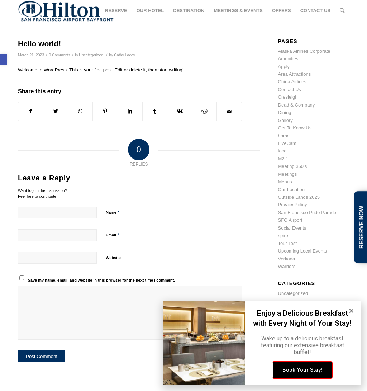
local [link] (283, 151)
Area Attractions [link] (294, 74)
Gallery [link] (285, 120)
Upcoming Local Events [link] (302, 251)
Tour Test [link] (287, 243)
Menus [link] (285, 181)
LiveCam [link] (287, 143)
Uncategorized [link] (91, 55)
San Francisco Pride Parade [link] (307, 212)
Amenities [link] (288, 58)
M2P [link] (283, 158)
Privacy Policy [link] (292, 204)
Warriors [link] (287, 266)
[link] (3, 59)
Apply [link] (284, 66)
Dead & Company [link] (296, 105)
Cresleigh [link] (288, 97)
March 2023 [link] (290, 323)
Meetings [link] (287, 174)
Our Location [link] (291, 189)
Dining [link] (284, 112)
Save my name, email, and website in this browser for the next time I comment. (101, 280)
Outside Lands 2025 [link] (299, 197)
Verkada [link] (286, 259)
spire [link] (283, 235)
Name (112, 212)
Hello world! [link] (39, 43)
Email (112, 234)
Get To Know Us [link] (295, 128)
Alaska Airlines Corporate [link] (304, 51)
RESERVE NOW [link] (361, 227)
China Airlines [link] (292, 81)
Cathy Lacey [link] (124, 55)
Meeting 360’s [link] (292, 166)
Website (113, 257)
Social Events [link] (292, 228)
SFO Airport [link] (290, 220)
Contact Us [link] (289, 89)
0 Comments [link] (59, 55)
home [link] (284, 135)
